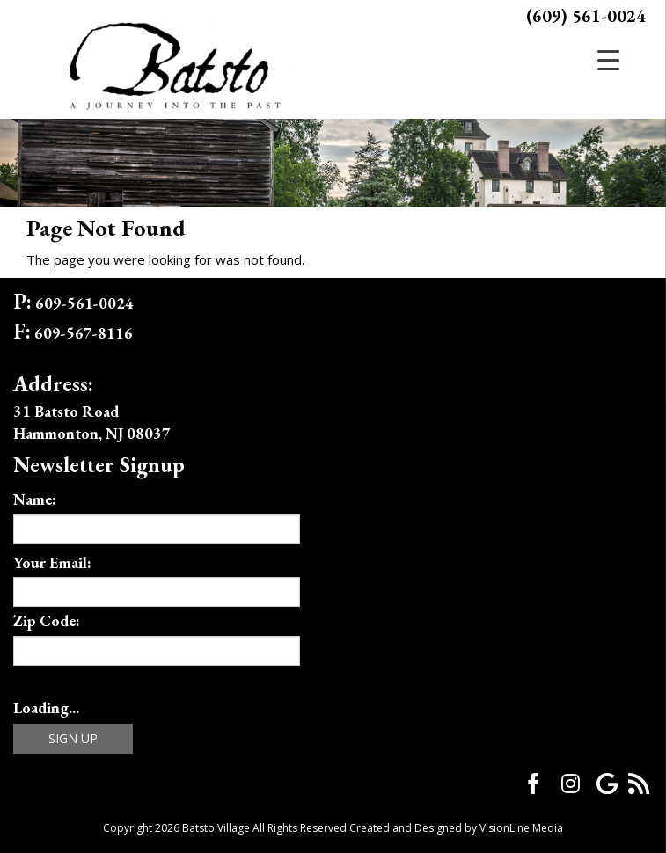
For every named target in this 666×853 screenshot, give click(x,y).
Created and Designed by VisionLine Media (456, 827)
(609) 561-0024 (586, 15)
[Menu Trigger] (608, 59)
